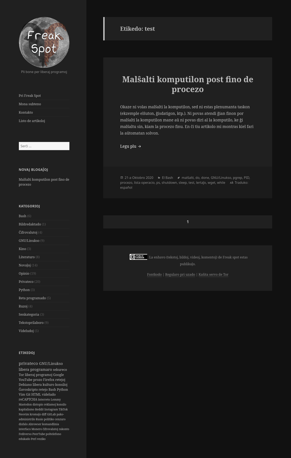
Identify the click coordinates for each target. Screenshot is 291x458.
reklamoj (50, 404)
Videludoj (26, 331)
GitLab (52, 414)
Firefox (49, 379)
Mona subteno (30, 104)
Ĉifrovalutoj (28, 232)
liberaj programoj (39, 374)
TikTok (63, 409)
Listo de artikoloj (32, 121)
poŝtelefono (53, 434)
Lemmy (56, 399)
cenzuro (60, 419)
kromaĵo (36, 414)
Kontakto (26, 112)
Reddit (39, 409)
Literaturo (27, 257)
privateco (29, 363)
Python (24, 290)
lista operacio (144, 182)
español (126, 187)
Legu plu (131, 146)
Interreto (44, 399)
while (221, 182)
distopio (38, 404)
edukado (25, 439)
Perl (34, 439)
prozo (38, 379)
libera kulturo (44, 384)
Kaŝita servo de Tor (214, 274)
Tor (22, 374)
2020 (149, 177)
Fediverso (26, 434)
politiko (49, 419)
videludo (49, 394)
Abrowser (35, 424)
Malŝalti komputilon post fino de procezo (187, 84)
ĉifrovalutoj (51, 429)
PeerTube (39, 434)
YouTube (26, 379)
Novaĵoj (25, 265)
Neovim (24, 414)
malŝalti (188, 177)
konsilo (61, 404)
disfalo (23, 424)
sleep (183, 182)
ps (158, 182)
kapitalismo (27, 409)
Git (28, 394)
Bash (22, 216)
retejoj (60, 379)
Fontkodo (154, 274)
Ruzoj (23, 306)
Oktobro (138, 177)
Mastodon (26, 404)
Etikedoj (27, 353)
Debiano (26, 384)
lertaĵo (201, 182)
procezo (126, 182)
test (191, 182)
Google (58, 374)
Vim (22, 394)
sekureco (60, 369)
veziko (41, 439)
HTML (36, 394)
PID (246, 177)
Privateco (26, 281)
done (205, 177)
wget (211, 182)
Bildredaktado (30, 224)
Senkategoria (29, 314)
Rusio (40, 419)
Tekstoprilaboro (31, 322)
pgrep (237, 177)
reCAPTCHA (28, 399)
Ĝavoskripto (29, 389)
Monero (37, 429)
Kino (22, 249)
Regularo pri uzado (180, 274)
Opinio (24, 273)
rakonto (64, 429)
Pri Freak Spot (30, 95)
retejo (44, 389)
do (198, 177)
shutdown (169, 182)
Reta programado (32, 298)
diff (44, 414)
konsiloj (61, 384)
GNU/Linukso (29, 240)
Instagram (51, 409)
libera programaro (36, 369)
